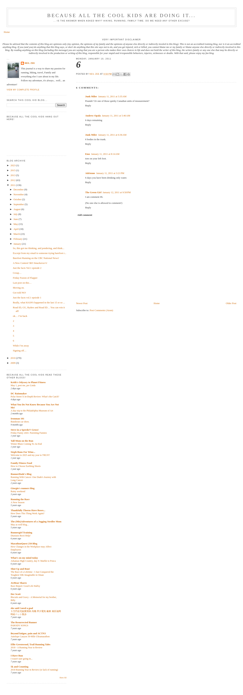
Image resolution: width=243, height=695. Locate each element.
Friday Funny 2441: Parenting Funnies (29, 433)
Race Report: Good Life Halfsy (25, 586)
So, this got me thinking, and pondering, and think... (38, 248)
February (18, 238)
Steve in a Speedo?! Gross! (25, 429)
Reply (88, 105)
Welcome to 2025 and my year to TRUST (30, 455)
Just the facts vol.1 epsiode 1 (27, 297)
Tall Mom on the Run (22, 440)
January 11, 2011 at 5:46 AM (116, 115)
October (17, 199)
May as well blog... (20, 524)
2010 (13, 358)
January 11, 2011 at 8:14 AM (105, 154)
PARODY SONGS (19, 625)
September (19, 204)
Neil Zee (30, 63)
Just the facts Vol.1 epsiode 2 (27, 267)
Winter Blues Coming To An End (26, 444)
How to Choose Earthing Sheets (26, 466)
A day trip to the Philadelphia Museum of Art (32, 410)
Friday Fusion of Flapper (25, 277)
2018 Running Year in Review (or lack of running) (34, 669)
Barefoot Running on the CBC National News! (36, 258)
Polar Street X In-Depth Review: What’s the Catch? (35, 396)
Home (7, 32)
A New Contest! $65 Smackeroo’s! (30, 263)
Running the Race (20, 499)
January (17, 243)
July (15, 214)
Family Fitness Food (21, 463)
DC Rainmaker (19, 393)
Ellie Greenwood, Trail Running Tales (30, 644)
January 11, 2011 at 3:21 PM (110, 173)
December (18, 189)
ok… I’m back (20, 316)
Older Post (231, 303)
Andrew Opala (93, 115)
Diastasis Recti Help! (21, 535)
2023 (13, 165)
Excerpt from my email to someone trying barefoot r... (39, 253)
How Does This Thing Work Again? (27, 513)
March (17, 233)
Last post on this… (22, 282)
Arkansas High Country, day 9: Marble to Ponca (33, 561)
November (18, 194)
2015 (13, 170)
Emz (87, 154)
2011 (13, 185)
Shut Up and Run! (20, 568)
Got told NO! (19, 292)
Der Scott (16, 594)
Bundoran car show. (20, 421)
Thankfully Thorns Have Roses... (28, 510)
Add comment (84, 214)
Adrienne (90, 173)
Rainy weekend (18, 491)
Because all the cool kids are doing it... (121, 15)
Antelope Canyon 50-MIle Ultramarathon (30, 636)
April (16, 229)
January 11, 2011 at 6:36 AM (112, 134)
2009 (13, 362)
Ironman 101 (17, 418)
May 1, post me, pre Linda (23, 385)
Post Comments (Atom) (101, 310)
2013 (13, 175)
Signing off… (20, 350)
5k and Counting (19, 666)
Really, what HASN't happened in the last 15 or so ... (39, 302)
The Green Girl (93, 192)
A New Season (17, 502)
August (17, 209)
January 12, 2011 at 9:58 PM (117, 192)
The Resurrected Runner (24, 622)
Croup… (17, 272)
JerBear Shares (19, 582)
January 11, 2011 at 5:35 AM (112, 96)
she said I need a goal (22, 608)
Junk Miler (91, 96)
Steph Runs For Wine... (23, 452)
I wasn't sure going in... (21, 658)
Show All (63, 678)
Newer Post (82, 303)
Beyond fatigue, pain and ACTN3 (28, 633)
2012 (13, 180)
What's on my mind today (24, 557)
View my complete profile (23, 90)
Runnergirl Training (21, 532)
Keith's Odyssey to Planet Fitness (28, 382)
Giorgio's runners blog (23, 488)
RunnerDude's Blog (21, 474)
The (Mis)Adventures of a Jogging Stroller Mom (36, 521)
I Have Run (17, 655)
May (16, 224)
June (16, 219)
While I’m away (21, 345)
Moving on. (18, 287)
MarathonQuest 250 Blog (24, 543)
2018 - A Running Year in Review (26, 647)
